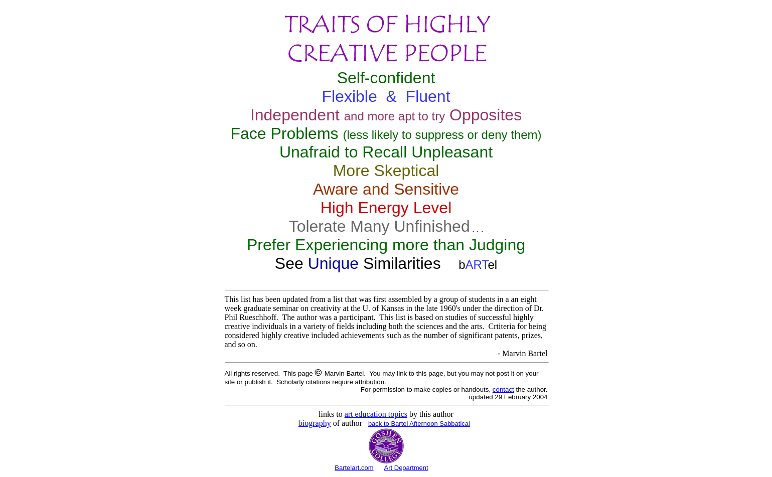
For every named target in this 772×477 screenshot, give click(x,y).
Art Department (406, 467)
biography (314, 423)
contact (503, 389)
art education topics (376, 414)
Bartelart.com (354, 467)
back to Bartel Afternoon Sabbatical (419, 423)
